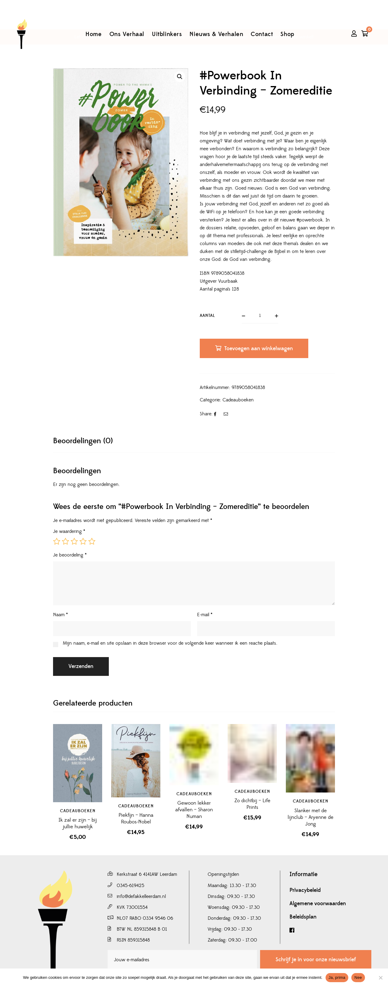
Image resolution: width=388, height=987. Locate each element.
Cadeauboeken (238, 400)
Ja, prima (337, 977)
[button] (179, 76)
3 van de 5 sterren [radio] (74, 541)
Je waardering (69, 531)
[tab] (83, 441)
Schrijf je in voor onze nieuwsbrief (316, 959)
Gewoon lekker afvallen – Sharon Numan (194, 810)
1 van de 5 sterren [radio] (56, 541)
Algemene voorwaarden (317, 904)
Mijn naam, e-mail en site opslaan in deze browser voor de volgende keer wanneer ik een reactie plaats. (170, 643)
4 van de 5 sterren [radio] (83, 541)
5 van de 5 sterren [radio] (91, 541)
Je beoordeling (70, 555)
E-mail (204, 615)
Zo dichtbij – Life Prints (252, 804)
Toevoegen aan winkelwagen (258, 348)
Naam (60, 615)
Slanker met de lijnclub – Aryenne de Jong (310, 817)
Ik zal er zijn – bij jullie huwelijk (78, 823)
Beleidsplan (302, 917)
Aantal (207, 315)
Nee (358, 977)
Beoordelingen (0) (83, 441)
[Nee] (380, 978)
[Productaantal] (260, 316)
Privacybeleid (305, 890)
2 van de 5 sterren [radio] (65, 541)
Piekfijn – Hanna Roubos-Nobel (136, 818)
